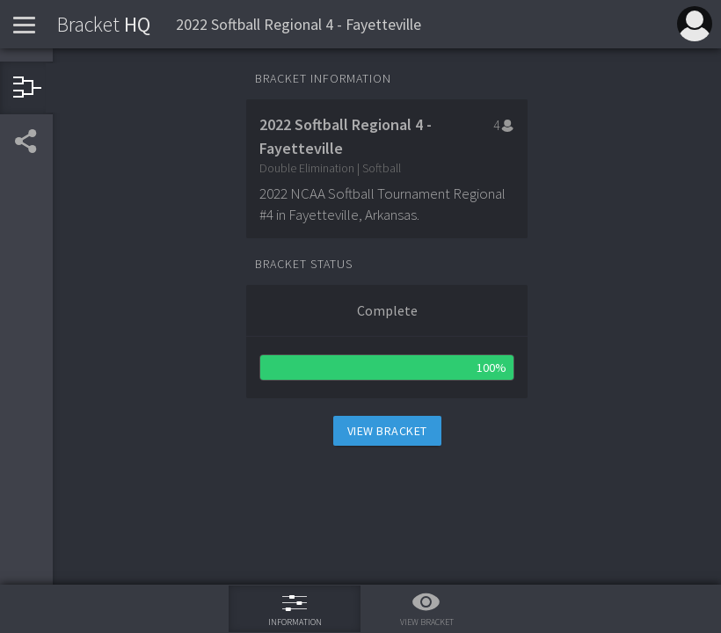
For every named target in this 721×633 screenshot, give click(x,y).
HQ (103, 24)
